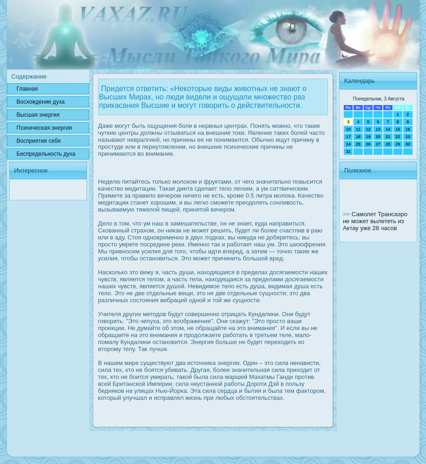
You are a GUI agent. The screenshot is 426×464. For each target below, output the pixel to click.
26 (368, 144)
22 (397, 136)
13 (378, 129)
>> (347, 214)
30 (408, 144)
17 (348, 136)
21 (388, 136)
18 (358, 136)
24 (348, 144)
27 (378, 144)
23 (408, 136)
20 (378, 136)
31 (348, 151)
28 (388, 144)
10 (348, 129)
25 (358, 144)
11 (358, 129)
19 (368, 136)
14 (388, 129)
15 (397, 129)
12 (368, 129)
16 (408, 129)
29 (397, 144)
